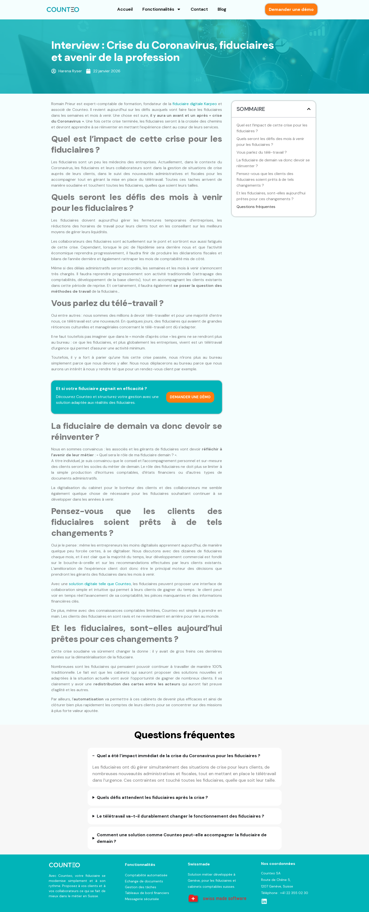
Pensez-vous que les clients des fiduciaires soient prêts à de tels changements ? (265, 179)
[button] (309, 109)
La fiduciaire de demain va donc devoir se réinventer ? (273, 163)
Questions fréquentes (256, 206)
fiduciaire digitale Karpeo (194, 103)
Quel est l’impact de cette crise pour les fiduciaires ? (272, 128)
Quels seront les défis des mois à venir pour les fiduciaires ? (270, 141)
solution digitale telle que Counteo (100, 583)
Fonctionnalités (161, 9)
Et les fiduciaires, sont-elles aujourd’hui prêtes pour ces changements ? (271, 196)
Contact (199, 9)
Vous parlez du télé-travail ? (262, 152)
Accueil (125, 9)
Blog (222, 9)
